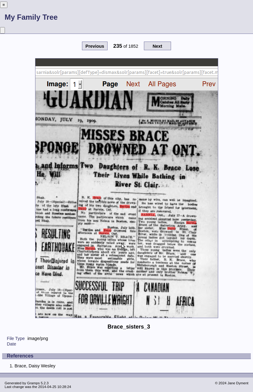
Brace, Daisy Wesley (34, 365)
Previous (94, 46)
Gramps (33, 383)
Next (157, 46)
